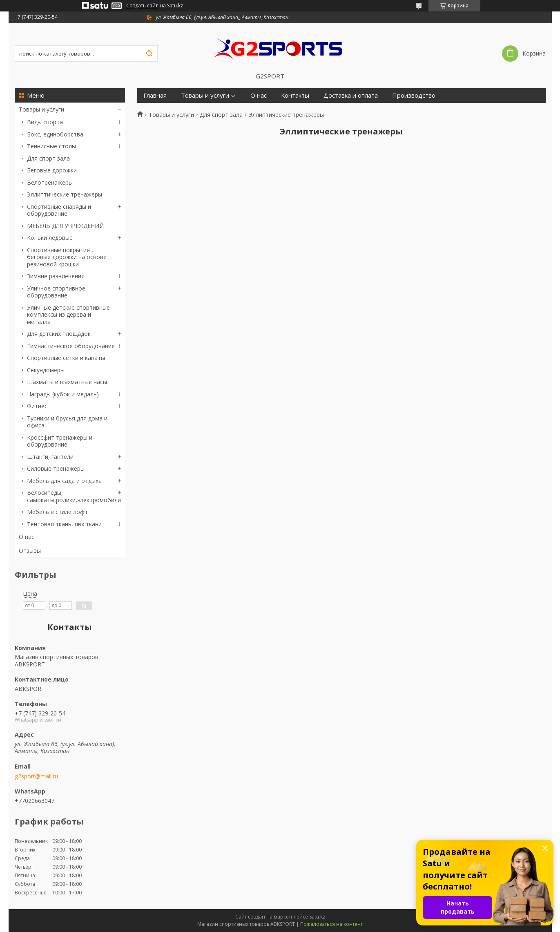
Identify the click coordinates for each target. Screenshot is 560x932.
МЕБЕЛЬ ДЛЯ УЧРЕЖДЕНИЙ (65, 226)
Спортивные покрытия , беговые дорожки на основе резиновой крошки (67, 257)
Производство (413, 95)
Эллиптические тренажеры (64, 194)
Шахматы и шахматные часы (67, 382)
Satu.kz (317, 916)
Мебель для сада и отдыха (64, 481)
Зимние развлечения (56, 276)
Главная (155, 95)
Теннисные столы (51, 146)
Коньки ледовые (50, 237)
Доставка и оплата (351, 95)
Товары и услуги (41, 109)
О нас (26, 537)
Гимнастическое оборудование (71, 346)
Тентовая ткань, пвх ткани (64, 524)
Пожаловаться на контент (331, 924)
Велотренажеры (50, 182)
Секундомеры (46, 370)
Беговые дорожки (52, 170)
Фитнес (37, 406)
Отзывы (30, 550)
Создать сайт (142, 6)
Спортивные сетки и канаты (66, 358)
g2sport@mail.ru (36, 776)
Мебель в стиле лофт (57, 512)
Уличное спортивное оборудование (56, 291)
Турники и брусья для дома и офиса (67, 421)
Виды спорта (45, 122)
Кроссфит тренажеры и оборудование (59, 441)
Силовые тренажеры (56, 468)
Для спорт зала (48, 158)
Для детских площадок (59, 333)
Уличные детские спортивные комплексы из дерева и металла (68, 315)
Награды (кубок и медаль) (63, 394)
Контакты (295, 95)
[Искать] (149, 53)
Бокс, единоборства (55, 134)
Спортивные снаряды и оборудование (59, 210)
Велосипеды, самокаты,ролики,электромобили (74, 496)
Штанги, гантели (50, 456)
